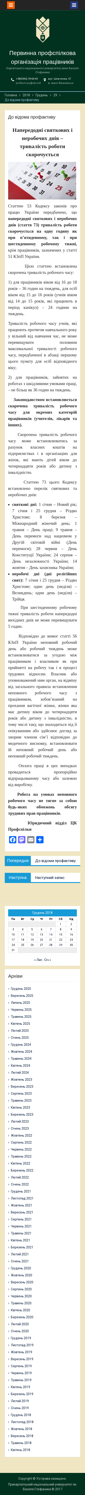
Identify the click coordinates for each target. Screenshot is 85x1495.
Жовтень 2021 (21, 1205)
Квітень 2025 (20, 1023)
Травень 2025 (21, 1016)
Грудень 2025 (21, 989)
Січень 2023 (20, 1128)
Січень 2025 (20, 1037)
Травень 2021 (21, 1233)
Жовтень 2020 (21, 1275)
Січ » (47, 960)
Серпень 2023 (21, 1093)
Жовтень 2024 (21, 1051)
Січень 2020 (20, 1331)
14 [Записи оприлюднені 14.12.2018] (50, 934)
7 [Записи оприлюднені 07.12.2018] (51, 929)
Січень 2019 (20, 1408)
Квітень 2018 (20, 1450)
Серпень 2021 (21, 1219)
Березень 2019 (22, 1394)
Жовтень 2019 (21, 1352)
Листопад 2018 (22, 1422)
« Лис (38, 960)
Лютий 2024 (20, 1072)
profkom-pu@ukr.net (28, 83)
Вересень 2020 (22, 1282)
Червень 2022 (21, 1149)
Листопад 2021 (22, 1198)
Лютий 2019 (20, 1401)
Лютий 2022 (20, 1177)
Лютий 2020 (20, 1324)
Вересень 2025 (22, 995)
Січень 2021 (20, 1261)
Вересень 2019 (22, 1359)
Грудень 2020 (21, 1268)
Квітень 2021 (20, 1240)
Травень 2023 (21, 1100)
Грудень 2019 (21, 1338)
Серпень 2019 (21, 1366)
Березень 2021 (22, 1247)
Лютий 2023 (20, 1121)
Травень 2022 (21, 1156)
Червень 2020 (21, 1296)
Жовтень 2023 (21, 1079)
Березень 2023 (22, 1114)
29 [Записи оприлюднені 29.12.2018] (60, 945)
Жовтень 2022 (21, 1135)
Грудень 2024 (21, 1044)
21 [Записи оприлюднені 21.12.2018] (50, 939)
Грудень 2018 (21, 1415)
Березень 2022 (22, 1170)
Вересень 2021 (22, 1212)
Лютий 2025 (20, 1030)
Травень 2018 (21, 1443)
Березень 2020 (22, 1317)
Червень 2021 (21, 1226)
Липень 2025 (20, 1002)
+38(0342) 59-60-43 (27, 78)
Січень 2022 (20, 1184)
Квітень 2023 (20, 1107)
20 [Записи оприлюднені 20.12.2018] (41, 939)
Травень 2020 (21, 1303)
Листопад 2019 (22, 1345)
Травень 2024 (21, 1058)
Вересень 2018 (22, 1436)
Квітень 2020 (20, 1310)
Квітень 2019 (20, 1387)
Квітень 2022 (20, 1163)
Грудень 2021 (21, 1191)
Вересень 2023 (22, 1086)
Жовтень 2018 (21, 1429)
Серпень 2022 (21, 1142)
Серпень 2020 (21, 1289)
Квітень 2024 (20, 1065)
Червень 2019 (21, 1373)
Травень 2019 (21, 1380)
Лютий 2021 (20, 1254)
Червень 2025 (21, 1009)
